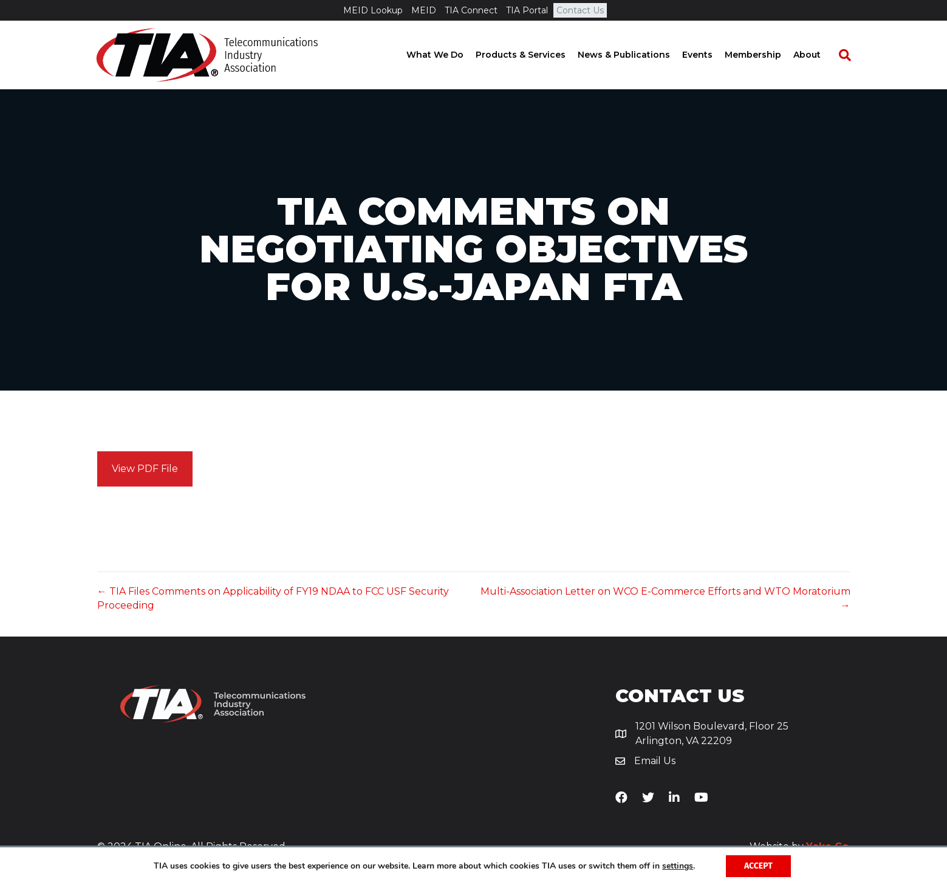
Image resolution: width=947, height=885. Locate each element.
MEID (423, 10)
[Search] (850, 55)
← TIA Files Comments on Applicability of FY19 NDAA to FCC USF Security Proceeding (273, 598)
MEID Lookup (373, 10)
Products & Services (531, 54)
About (818, 54)
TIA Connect (471, 10)
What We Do (445, 54)
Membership (764, 54)
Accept (758, 866)
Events (708, 54)
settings (677, 866)
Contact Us (580, 10)
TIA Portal (527, 10)
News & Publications (635, 54)
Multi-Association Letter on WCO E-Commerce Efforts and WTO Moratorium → (665, 598)
